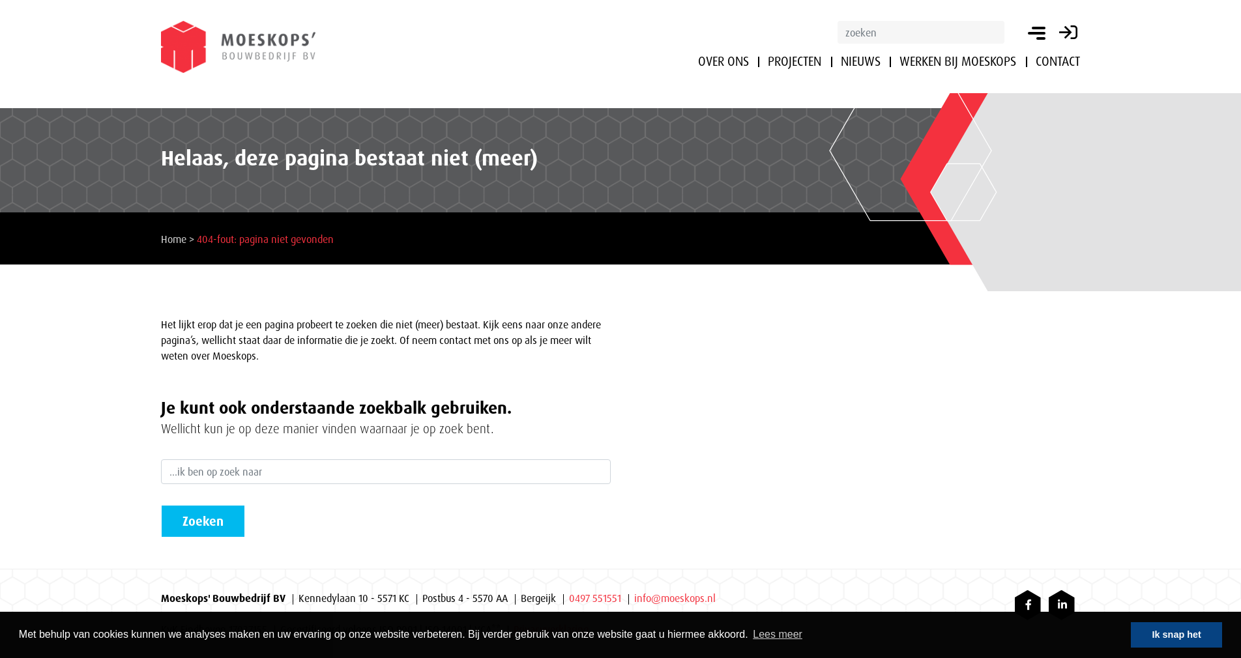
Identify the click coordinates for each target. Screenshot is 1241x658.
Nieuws (861, 61)
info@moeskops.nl (675, 598)
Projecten (794, 61)
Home (173, 239)
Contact (1058, 61)
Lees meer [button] (777, 634)
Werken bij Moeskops (957, 61)
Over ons (723, 61)
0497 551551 (595, 598)
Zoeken (203, 521)
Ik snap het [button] (1176, 634)
